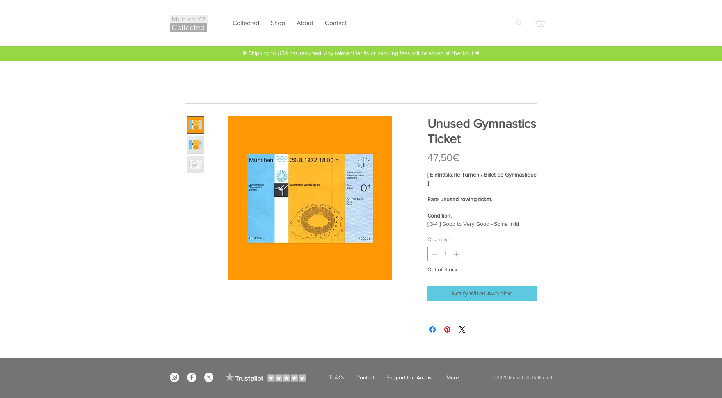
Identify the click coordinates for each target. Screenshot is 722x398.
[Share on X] (462, 329)
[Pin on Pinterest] (447, 329)
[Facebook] (191, 377)
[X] (208, 377)
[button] (543, 23)
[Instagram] (174, 377)
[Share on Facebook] (432, 329)
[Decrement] (433, 254)
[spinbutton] (445, 254)
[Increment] (457, 254)
